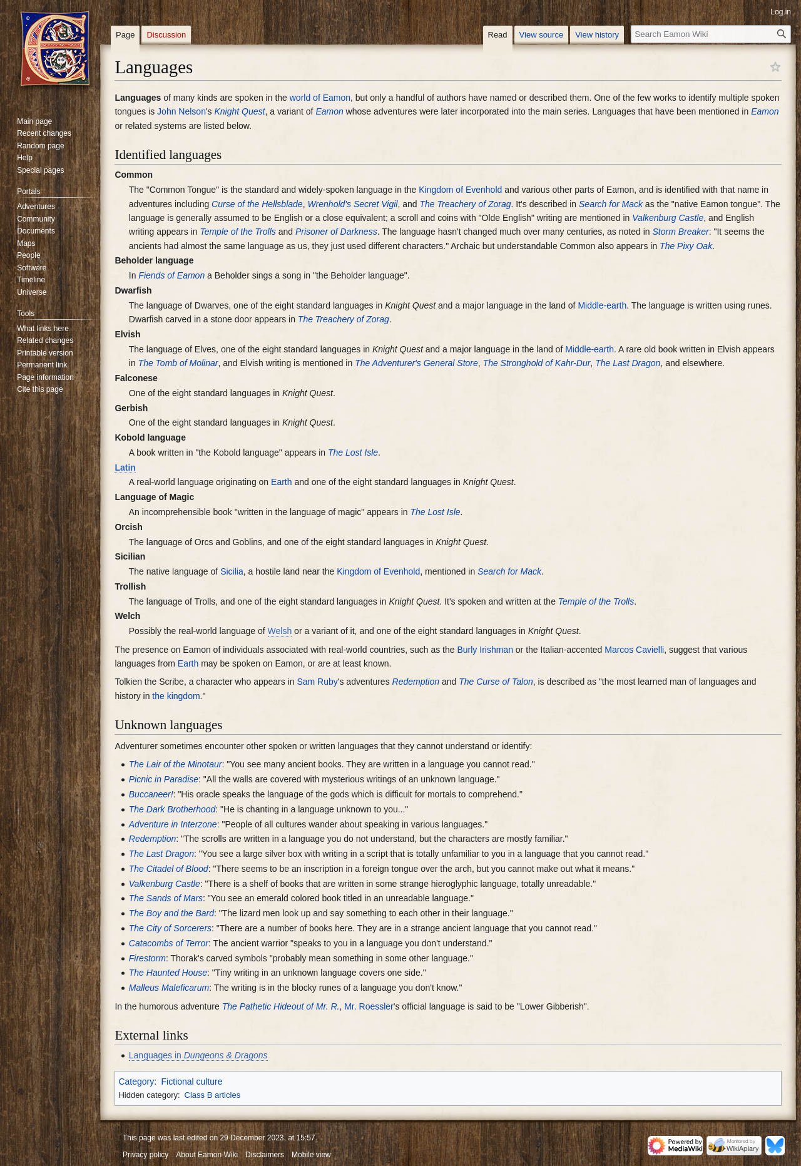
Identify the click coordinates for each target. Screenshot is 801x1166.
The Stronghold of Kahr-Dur (537, 363)
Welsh (280, 631)
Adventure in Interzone (173, 824)
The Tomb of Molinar (178, 363)
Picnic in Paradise (163, 779)
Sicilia (231, 571)
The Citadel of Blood (168, 869)
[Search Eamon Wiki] (711, 34)
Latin (125, 468)
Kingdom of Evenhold (460, 190)
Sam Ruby (317, 682)
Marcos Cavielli (634, 650)
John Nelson (181, 111)
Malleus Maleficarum (169, 988)
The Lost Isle (353, 452)
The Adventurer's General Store (416, 363)
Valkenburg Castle (667, 218)
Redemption (416, 682)
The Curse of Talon (496, 682)
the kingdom (176, 696)
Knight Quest (240, 111)
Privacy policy (145, 1154)
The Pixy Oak (686, 246)
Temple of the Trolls (237, 232)
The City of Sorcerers (170, 928)
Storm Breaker (680, 232)
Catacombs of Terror (168, 943)
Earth (281, 482)
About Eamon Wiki (207, 1154)
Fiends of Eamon (171, 275)
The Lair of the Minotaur (175, 764)
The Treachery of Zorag (465, 204)
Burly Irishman (485, 650)
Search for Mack (611, 204)
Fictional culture (191, 1082)
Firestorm (147, 958)
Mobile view (311, 1154)
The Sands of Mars (166, 898)
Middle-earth (602, 305)
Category (136, 1082)
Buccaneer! (151, 794)
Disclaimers (264, 1154)
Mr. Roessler (369, 1006)
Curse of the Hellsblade (257, 204)
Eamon (329, 111)
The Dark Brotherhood (172, 809)
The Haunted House (168, 973)
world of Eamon (320, 98)
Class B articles (213, 1095)
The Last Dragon (627, 363)
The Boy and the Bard (171, 913)
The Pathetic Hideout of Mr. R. (281, 1006)
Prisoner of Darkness (336, 232)
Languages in (198, 1055)
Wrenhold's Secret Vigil (352, 204)
